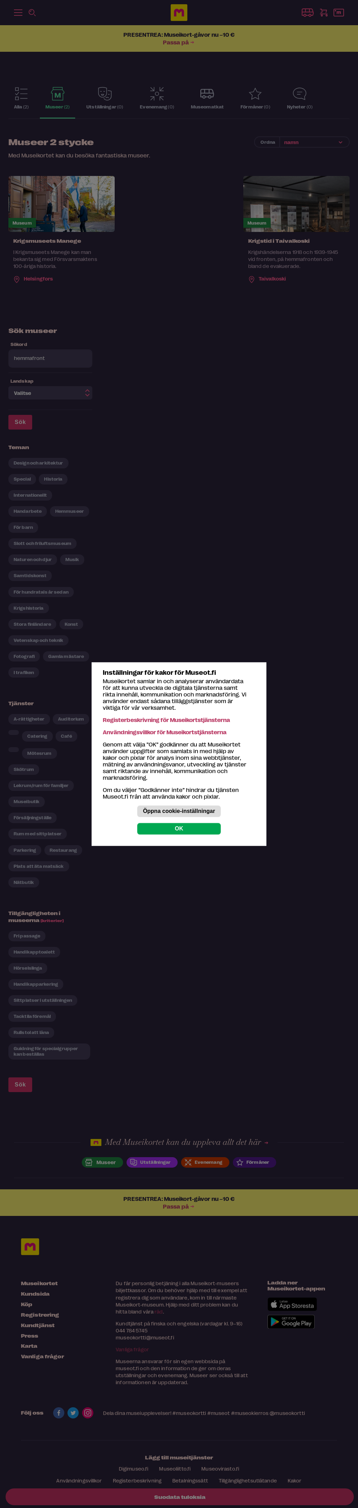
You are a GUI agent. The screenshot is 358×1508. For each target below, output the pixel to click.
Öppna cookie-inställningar (179, 811)
